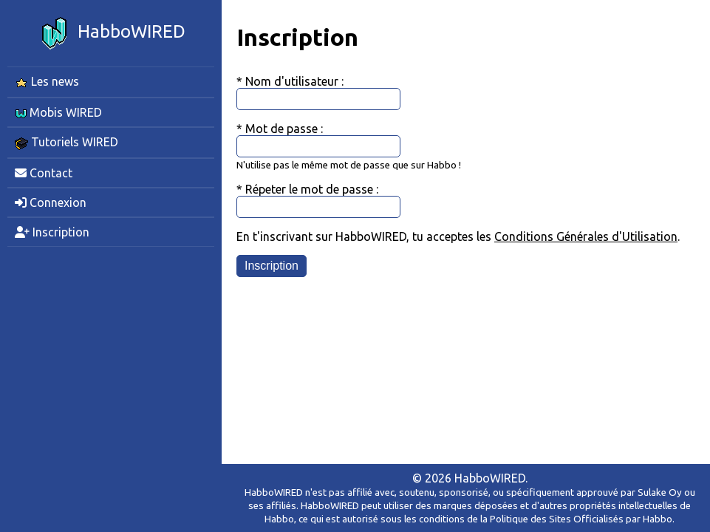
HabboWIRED (110, 33)
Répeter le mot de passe (310, 189)
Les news (47, 82)
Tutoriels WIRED (66, 142)
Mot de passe (283, 128)
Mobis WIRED (58, 112)
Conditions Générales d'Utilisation (585, 236)
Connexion (50, 202)
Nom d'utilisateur (293, 81)
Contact (43, 173)
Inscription (52, 232)
